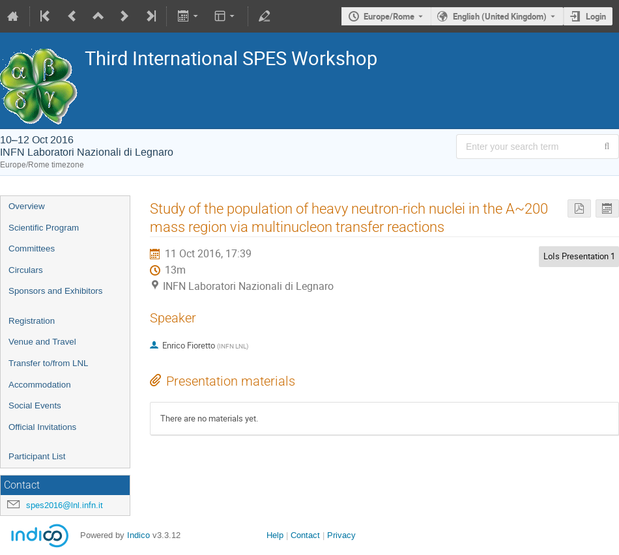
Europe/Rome (389, 16)
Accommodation (39, 385)
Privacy (341, 535)
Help (274, 535)
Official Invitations (42, 427)
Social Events (34, 405)
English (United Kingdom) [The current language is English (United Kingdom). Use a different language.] (500, 16)
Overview (26, 206)
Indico (138, 535)
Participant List (36, 456)
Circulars (25, 270)
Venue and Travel (42, 342)
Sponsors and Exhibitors (55, 291)
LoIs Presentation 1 (579, 256)
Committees (31, 248)
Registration (31, 321)
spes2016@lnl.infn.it (64, 505)
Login (596, 16)
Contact (305, 535)
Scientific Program (43, 228)
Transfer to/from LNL (48, 363)
